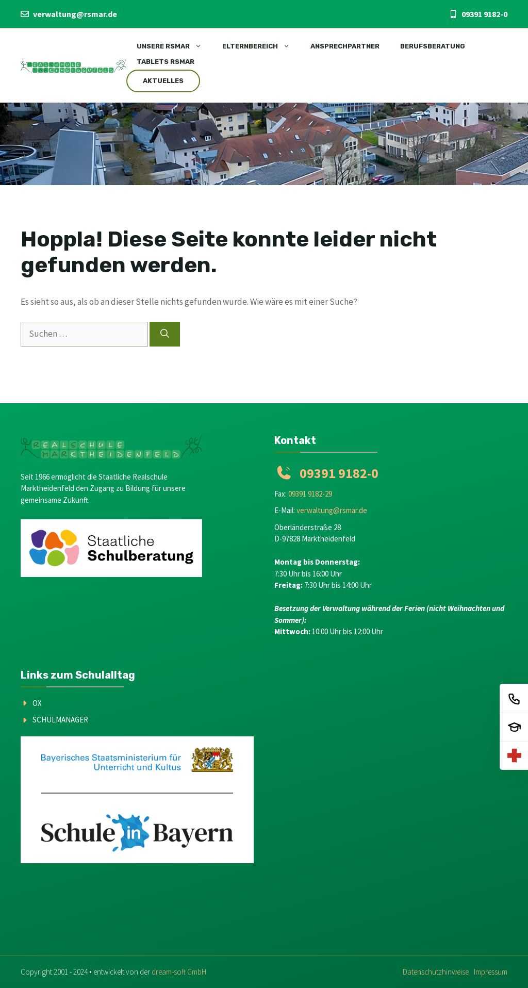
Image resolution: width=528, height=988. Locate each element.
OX (37, 703)
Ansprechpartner (345, 46)
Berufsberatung (432, 46)
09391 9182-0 (484, 14)
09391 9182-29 (310, 494)
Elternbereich (261, 46)
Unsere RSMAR (174, 46)
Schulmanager (60, 719)
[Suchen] (165, 334)
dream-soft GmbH (179, 972)
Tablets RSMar (165, 61)
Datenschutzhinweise (436, 972)
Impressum (490, 972)
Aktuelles (163, 81)
